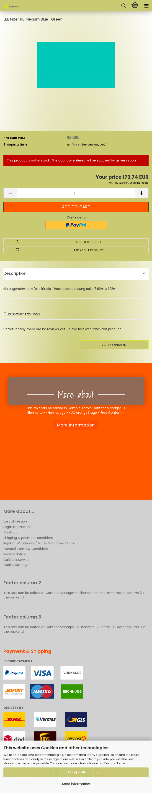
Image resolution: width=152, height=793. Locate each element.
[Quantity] (76, 193)
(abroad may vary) (94, 144)
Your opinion (113, 345)
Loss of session (15, 521)
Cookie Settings (15, 564)
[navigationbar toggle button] (146, 6)
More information (76, 784)
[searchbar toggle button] (123, 6)
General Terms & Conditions (26, 548)
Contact (10, 532)
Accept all (76, 772)
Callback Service (16, 559)
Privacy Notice (114, 763)
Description (14, 273)
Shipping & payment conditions (28, 538)
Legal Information (17, 527)
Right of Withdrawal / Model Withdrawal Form (39, 543)
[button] (10, 193)
